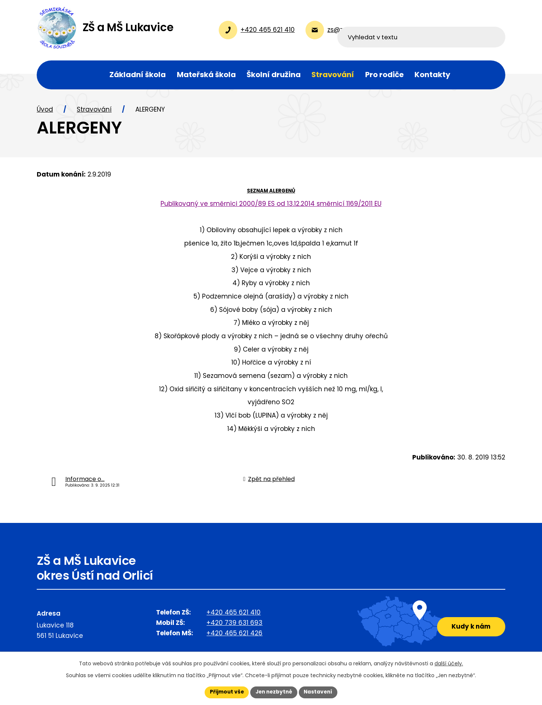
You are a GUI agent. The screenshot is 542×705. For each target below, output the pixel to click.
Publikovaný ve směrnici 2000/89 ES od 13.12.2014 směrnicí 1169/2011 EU (271, 206)
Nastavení (320, 692)
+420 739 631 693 (234, 625)
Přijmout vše (224, 692)
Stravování (94, 112)
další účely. (448, 663)
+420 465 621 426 (234, 636)
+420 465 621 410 (233, 615)
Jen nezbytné (273, 692)
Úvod (45, 112)
